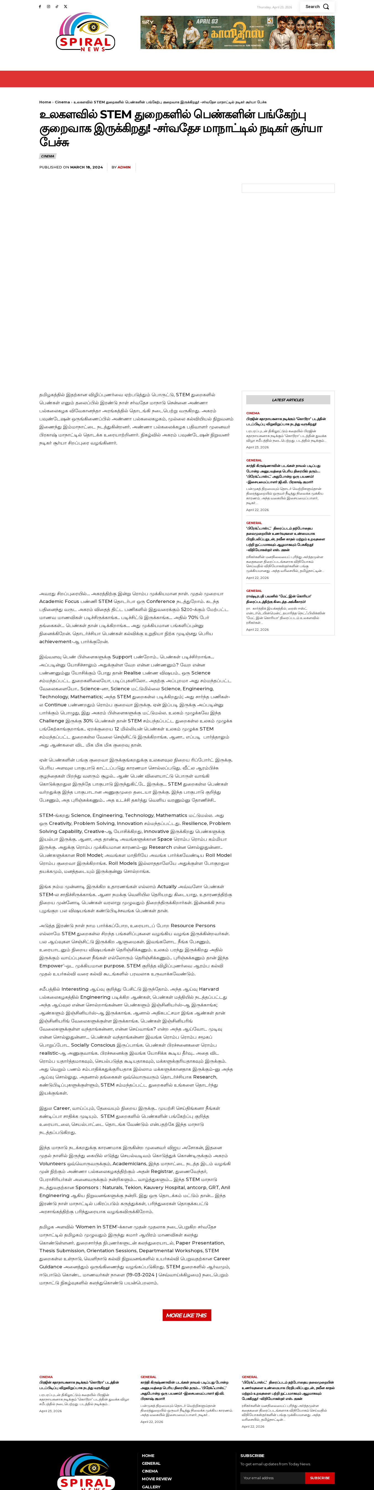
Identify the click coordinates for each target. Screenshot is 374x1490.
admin (124, 167)
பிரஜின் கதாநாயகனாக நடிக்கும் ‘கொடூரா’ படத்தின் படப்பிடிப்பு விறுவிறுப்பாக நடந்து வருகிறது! (279, 360)
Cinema (62, 102)
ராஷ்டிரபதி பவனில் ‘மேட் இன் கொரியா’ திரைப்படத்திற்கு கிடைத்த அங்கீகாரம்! (283, 567)
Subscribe (319, 1421)
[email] (271, 1422)
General (254, 403)
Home (45, 102)
